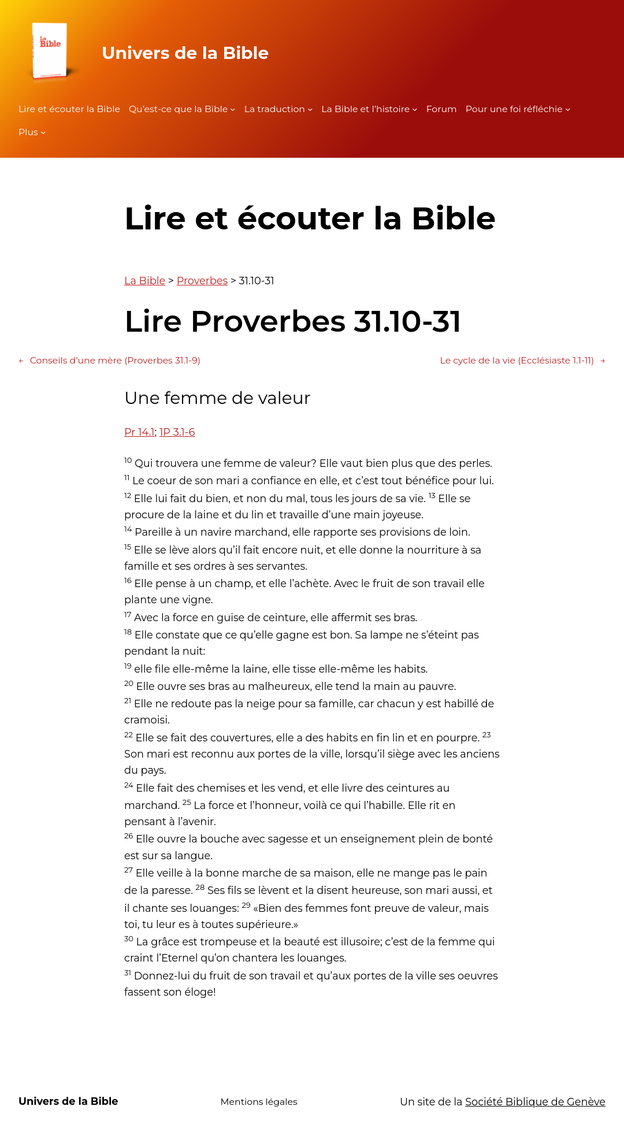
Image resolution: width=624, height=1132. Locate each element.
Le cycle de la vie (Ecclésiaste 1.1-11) (523, 360)
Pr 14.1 (139, 432)
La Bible (144, 280)
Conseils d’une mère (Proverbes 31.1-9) (109, 360)
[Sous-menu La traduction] (310, 109)
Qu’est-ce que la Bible (178, 108)
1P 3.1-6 (177, 432)
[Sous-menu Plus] (43, 132)
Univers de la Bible (185, 52)
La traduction (274, 108)
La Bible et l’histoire (365, 108)
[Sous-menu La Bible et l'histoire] (414, 109)
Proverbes (202, 280)
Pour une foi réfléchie (514, 108)
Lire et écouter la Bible (69, 108)
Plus (28, 132)
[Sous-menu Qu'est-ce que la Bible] (232, 109)
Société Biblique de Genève (535, 1102)
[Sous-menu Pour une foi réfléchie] (567, 109)
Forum (441, 108)
